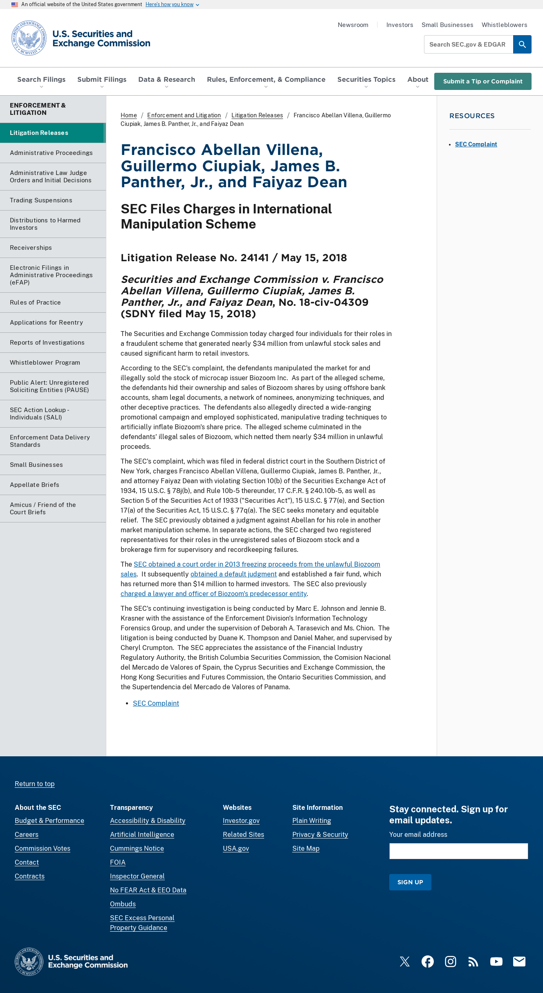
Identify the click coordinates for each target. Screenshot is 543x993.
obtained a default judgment (234, 574)
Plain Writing (311, 821)
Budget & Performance (49, 821)
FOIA (118, 862)
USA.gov (236, 848)
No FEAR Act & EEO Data (148, 890)
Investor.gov (241, 821)
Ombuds (123, 904)
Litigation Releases (257, 115)
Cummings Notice (137, 848)
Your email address (418, 834)
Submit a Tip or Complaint (483, 81)
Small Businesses (447, 24)
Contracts (30, 876)
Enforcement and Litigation (184, 115)
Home (129, 115)
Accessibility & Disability (148, 821)
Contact (27, 862)
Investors (399, 24)
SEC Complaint (156, 704)
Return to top (35, 784)
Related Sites (243, 834)
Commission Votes (42, 848)
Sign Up (410, 882)
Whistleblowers (504, 24)
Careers (26, 834)
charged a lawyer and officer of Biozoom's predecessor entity (214, 594)
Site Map (306, 848)
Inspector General (137, 876)
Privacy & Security (320, 834)
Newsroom (353, 24)
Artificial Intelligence (142, 834)
